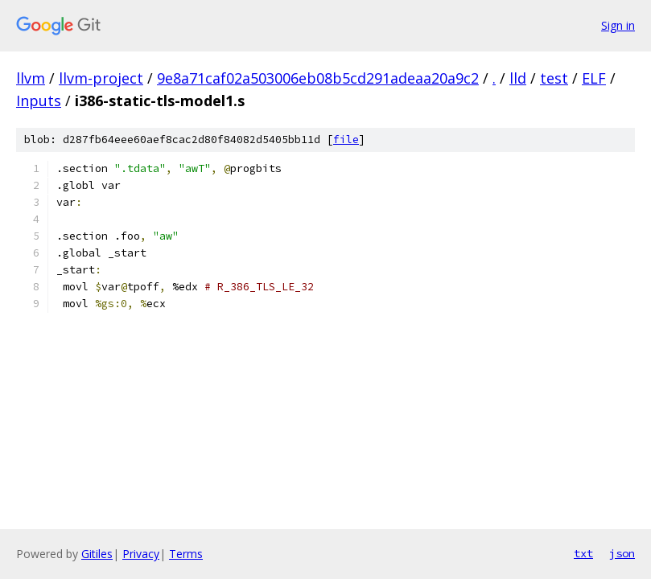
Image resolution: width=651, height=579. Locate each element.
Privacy (140, 553)
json (622, 553)
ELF (594, 78)
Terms (186, 553)
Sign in (618, 25)
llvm (30, 78)
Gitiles (97, 553)
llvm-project (101, 78)
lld (517, 78)
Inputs (38, 100)
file (346, 139)
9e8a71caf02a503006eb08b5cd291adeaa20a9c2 (318, 78)
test (554, 78)
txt (583, 553)
